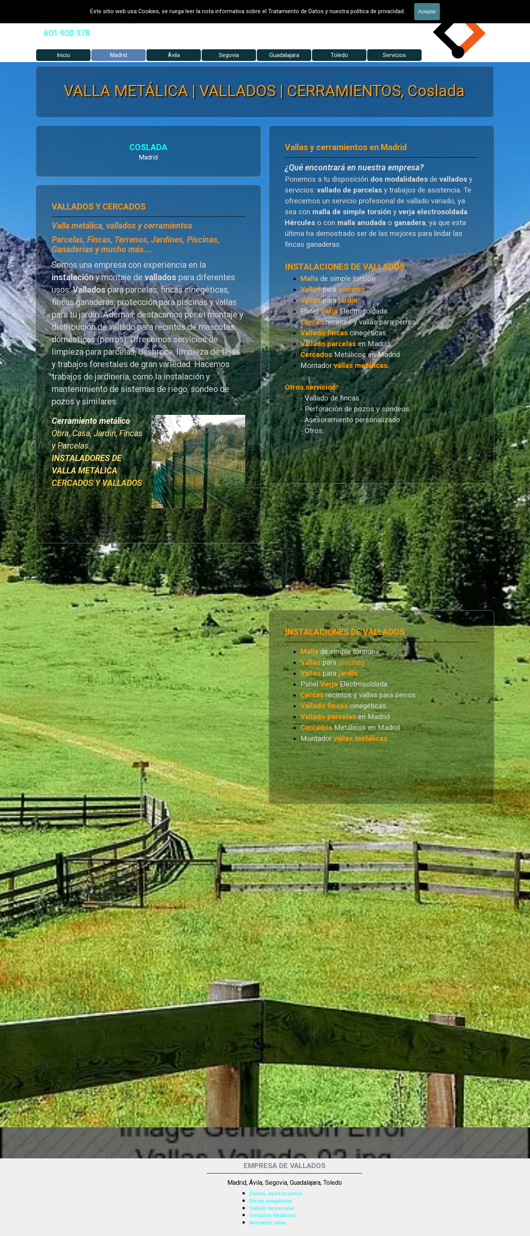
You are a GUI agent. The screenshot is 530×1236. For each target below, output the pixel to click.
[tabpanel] (67, 33)
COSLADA (134, 147)
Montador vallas (267, 1223)
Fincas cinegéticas (270, 1201)
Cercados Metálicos (272, 1215)
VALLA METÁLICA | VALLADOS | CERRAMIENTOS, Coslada (264, 91)
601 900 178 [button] (67, 33)
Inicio (63, 55)
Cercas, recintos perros (275, 1193)
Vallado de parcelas (271, 1208)
